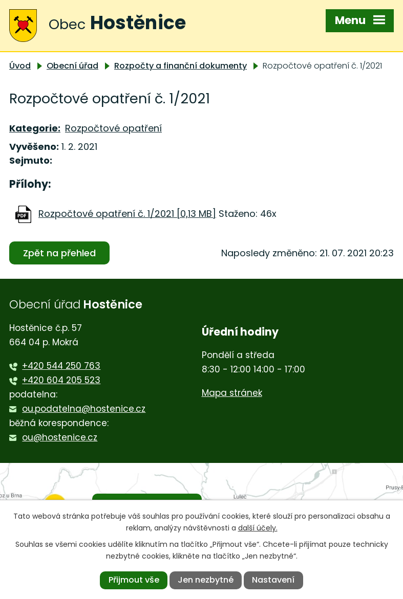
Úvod (20, 66)
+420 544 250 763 (61, 366)
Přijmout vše (134, 580)
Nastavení (273, 580)
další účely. (258, 528)
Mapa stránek (232, 393)
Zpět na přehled (59, 253)
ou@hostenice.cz (59, 437)
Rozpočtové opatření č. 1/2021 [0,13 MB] (127, 213)
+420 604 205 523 (61, 380)
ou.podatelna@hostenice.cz (83, 409)
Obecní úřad (72, 66)
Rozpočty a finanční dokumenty (180, 66)
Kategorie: (34, 128)
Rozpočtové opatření (113, 128)
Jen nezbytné (206, 580)
